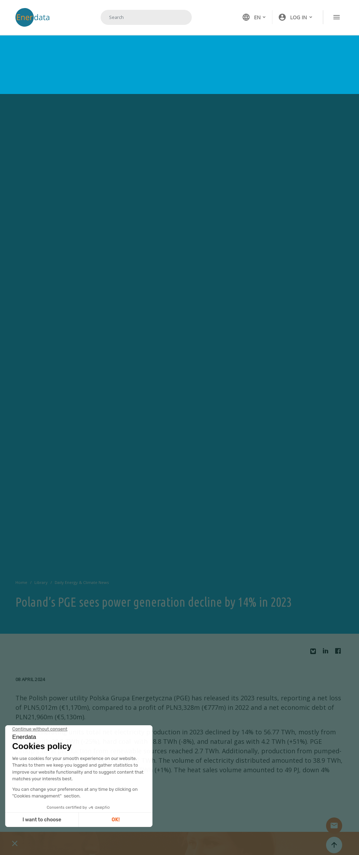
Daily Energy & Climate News (82, 582)
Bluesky (314, 654)
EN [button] (251, 17)
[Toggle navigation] (337, 17)
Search (178, 17)
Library (41, 582)
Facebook (339, 652)
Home (21, 582)
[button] (295, 17)
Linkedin (327, 652)
